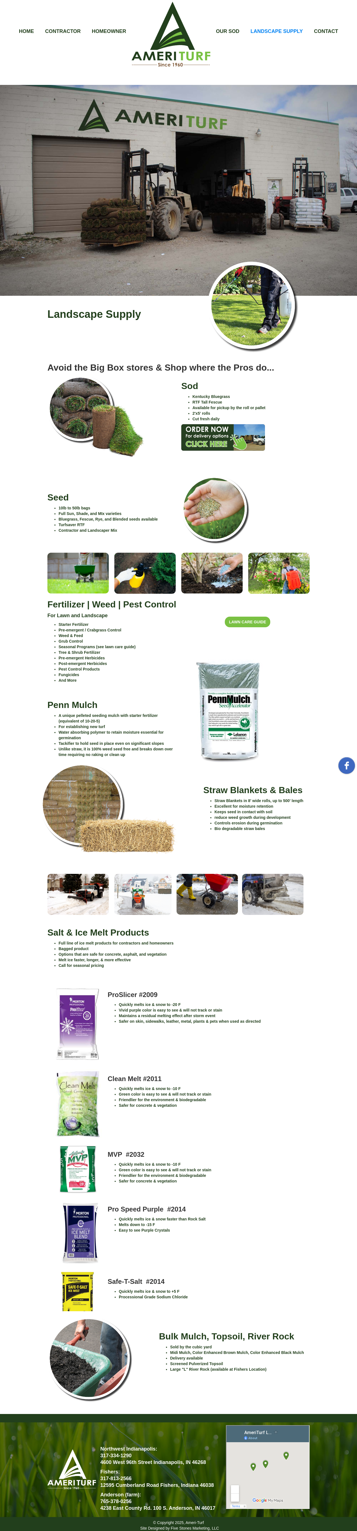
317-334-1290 (116, 1455)
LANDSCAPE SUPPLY (276, 31)
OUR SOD (227, 31)
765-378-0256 (116, 1501)
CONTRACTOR (63, 31)
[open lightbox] (241, 441)
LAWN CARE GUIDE (247, 622)
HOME (26, 31)
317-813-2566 (116, 1478)
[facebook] (346, 765)
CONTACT (326, 31)
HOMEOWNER (109, 31)
